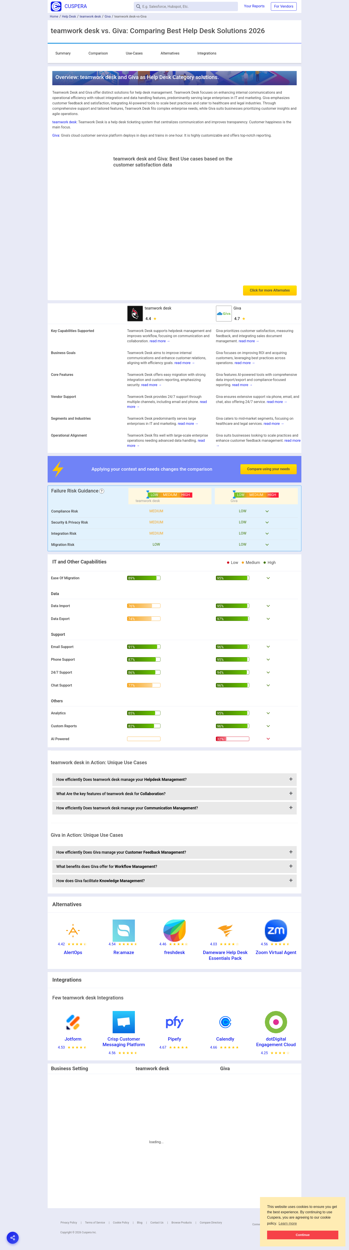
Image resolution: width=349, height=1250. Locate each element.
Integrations (159, 53)
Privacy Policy (69, 1222)
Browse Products (181, 1222)
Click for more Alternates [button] (270, 290)
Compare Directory (211, 1222)
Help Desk (69, 16)
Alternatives (135, 53)
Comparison (86, 53)
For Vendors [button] (283, 6)
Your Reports (254, 6)
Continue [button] (303, 1235)
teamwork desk (90, 16)
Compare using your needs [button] (268, 469)
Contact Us (157, 1222)
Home (54, 16)
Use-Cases (110, 53)
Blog (139, 1222)
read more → (160, 341)
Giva (108, 16)
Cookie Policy (121, 1222)
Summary (63, 53)
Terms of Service (95, 1222)
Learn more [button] (288, 1223)
